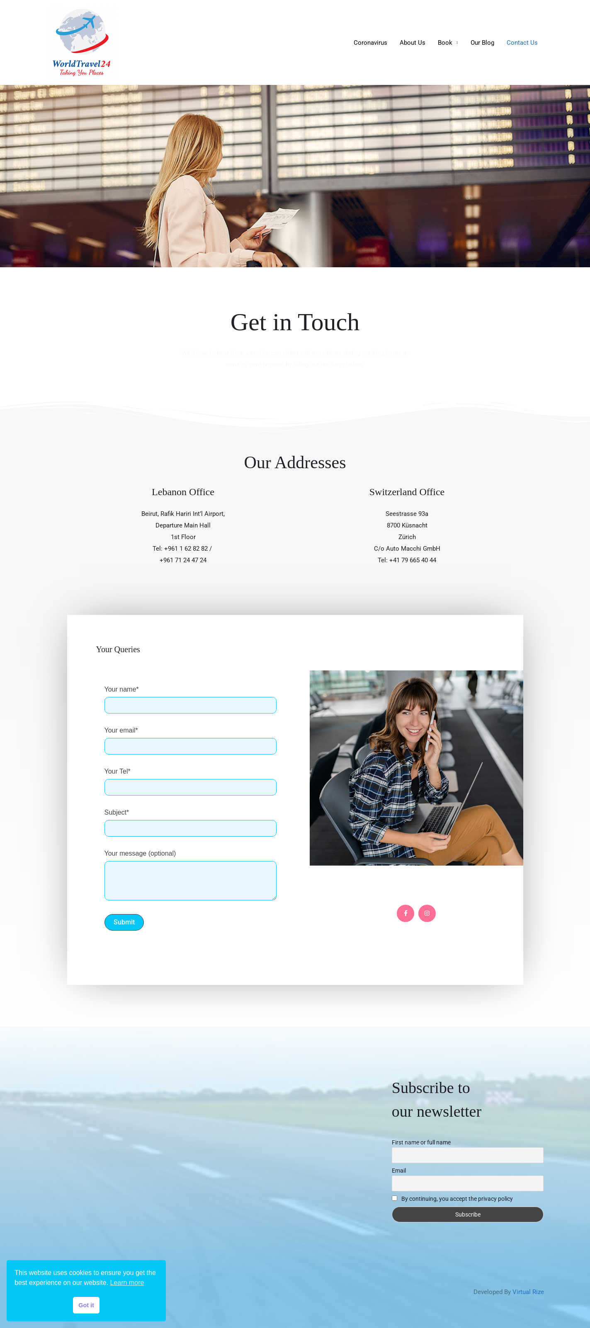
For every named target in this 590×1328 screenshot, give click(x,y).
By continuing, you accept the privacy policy (452, 1198)
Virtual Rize (528, 1292)
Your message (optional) (190, 875)
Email (399, 1170)
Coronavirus (370, 42)
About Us (412, 42)
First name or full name (421, 1142)
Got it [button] (86, 1305)
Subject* (190, 823)
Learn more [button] (127, 1282)
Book (445, 42)
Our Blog (482, 42)
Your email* (190, 741)
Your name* (190, 700)
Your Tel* (190, 782)
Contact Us (522, 42)
